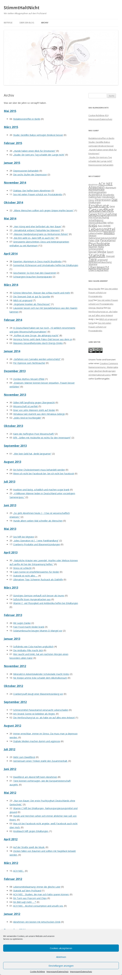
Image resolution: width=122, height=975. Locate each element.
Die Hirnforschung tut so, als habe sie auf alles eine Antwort (44, 717)
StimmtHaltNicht (21, 7)
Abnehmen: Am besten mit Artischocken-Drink (37, 921)
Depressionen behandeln (26, 170)
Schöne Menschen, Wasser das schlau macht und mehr (41, 292)
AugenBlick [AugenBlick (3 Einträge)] (95, 194)
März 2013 (11, 587)
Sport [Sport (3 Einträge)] (110, 252)
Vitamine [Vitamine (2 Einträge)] (92, 264)
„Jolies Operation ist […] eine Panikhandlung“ (36, 540)
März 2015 (11, 127)
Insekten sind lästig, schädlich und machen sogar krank (41, 489)
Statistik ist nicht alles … (25, 575)
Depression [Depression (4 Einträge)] (103, 200)
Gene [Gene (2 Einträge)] (112, 206)
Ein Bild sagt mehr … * (24, 902)
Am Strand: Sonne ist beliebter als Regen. (34, 713)
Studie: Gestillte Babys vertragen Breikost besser (38, 134)
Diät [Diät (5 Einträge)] (115, 199)
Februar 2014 (13, 320)
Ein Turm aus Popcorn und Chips (30, 898)
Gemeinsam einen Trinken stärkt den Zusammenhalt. (40, 760)
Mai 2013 (10, 529)
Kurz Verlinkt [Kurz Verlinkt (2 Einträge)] (104, 225)
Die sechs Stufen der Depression (30, 174)
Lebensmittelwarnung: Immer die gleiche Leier (37, 886)
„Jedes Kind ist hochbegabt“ (27, 417)
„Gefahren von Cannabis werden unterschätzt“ (37, 359)
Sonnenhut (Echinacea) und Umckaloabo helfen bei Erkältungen (45, 265)
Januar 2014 (12, 351)
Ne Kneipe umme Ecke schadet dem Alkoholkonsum (40, 677)
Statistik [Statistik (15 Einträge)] (96, 255)
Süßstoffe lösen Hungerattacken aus (32, 599)
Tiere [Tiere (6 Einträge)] (92, 259)
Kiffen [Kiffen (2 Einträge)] (110, 222)
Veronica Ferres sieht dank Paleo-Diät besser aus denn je (42, 339)
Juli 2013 (9, 481)
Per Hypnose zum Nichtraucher (29, 362)
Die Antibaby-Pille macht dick (28, 650)
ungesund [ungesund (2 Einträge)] (102, 259)
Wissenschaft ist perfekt (25, 406)
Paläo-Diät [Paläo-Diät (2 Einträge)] (93, 240)
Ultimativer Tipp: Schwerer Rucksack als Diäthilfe (38, 579)
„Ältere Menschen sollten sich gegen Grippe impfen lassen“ (43, 210)
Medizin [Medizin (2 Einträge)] (92, 235)
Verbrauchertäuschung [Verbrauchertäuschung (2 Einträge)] (100, 262)
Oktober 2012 (13, 686)
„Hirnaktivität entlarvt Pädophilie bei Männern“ (36, 230)
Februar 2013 (13, 615)
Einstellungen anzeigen (61, 965)
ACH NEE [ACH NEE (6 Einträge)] (105, 183)
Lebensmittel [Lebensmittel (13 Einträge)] (101, 229)
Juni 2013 (10, 505)
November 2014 (15, 182)
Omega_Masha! (96, 307)
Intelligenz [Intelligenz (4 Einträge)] (95, 220)
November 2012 (15, 666)
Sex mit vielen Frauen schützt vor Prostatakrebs (37, 194)
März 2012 (11, 863)
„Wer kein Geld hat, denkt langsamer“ (32, 453)
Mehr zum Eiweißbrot (24, 757)
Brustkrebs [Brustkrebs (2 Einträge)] (108, 194)
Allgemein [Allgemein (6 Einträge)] (96, 187)
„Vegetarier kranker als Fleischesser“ (31, 304)
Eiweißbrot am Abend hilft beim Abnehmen (35, 776)
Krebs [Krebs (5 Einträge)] (92, 225)
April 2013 (10, 552)
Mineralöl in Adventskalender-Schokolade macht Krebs (41, 674)
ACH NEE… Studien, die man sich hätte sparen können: (41, 894)
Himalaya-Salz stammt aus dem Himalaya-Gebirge (39, 413)
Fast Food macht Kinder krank (28, 626)
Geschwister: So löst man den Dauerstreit (34, 272)
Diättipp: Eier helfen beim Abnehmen (32, 190)
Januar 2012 (12, 914)
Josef (90, 300)
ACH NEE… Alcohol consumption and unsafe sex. (38, 905)
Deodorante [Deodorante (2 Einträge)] (108, 196)
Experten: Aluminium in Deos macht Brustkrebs (37, 261)
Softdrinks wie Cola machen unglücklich (33, 646)
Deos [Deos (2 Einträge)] (91, 199)
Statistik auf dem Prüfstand (27, 890)
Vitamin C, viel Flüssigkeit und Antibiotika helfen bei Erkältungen (45, 603)
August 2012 (12, 725)
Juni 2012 (10, 769)
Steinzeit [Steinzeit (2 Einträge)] (110, 256)
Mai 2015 (10, 111)
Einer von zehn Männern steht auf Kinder (34, 410)
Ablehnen (61, 956)
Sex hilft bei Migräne (23, 536)
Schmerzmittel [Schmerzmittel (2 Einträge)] (95, 248)
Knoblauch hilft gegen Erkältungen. (31, 831)
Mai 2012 (10, 793)
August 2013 (12, 462)
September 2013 (15, 446)
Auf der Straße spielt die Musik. (29, 847)
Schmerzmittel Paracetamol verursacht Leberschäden (40, 709)
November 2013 (15, 395)
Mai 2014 (10, 218)
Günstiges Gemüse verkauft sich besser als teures (38, 595)
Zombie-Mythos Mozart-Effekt (28, 378)
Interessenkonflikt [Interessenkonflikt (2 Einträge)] (97, 222)
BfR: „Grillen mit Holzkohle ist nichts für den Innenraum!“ (42, 437)
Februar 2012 (13, 879)
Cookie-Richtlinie (37, 972)
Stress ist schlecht (22, 568)
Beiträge (8, 22)
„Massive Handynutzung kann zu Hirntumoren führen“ (40, 234)
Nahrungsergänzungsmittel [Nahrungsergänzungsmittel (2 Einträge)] (102, 237)
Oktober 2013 (13, 426)
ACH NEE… (18, 870)
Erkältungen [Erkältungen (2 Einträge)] (94, 202)
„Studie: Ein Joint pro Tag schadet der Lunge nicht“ (39, 154)
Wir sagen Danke (22, 623)
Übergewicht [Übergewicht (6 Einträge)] (98, 267)
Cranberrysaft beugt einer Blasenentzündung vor (38, 693)
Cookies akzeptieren (61, 948)
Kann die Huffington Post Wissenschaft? (33, 433)
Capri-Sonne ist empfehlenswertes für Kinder (36, 571)
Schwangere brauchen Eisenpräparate (32, 276)
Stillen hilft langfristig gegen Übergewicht (34, 402)
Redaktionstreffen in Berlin (26, 118)
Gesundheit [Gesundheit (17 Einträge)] (101, 210)
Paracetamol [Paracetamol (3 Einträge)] (108, 240)
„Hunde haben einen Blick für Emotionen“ (34, 150)
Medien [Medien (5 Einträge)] (109, 233)
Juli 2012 (9, 749)
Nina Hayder (94, 288)
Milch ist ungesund (22, 300)
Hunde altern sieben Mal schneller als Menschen (38, 520)
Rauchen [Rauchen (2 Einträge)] (92, 246)
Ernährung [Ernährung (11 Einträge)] (98, 205)
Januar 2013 (12, 639)
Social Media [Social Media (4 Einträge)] (97, 252)
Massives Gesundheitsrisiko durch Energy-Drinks (38, 343)
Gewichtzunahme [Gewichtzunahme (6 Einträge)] (102, 214)
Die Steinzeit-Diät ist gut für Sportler (31, 296)
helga (91, 323)
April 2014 (10, 253)
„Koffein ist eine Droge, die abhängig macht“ (36, 335)
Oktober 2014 (13, 202)
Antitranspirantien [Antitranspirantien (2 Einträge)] (97, 192)
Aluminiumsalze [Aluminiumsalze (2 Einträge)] (96, 189)
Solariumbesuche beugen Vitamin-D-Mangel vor (37, 630)
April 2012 (10, 839)
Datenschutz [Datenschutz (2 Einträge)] (95, 196)
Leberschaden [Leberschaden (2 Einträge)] (95, 233)
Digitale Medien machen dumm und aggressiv (36, 741)
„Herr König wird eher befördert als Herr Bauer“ (37, 226)
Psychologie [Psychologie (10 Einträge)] (99, 243)
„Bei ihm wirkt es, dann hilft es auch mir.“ (34, 237)
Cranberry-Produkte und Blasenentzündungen (36, 544)
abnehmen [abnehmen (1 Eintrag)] (93, 184)
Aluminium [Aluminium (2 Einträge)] (110, 187)
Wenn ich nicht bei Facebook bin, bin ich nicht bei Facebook (43, 473)
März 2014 (11, 285)
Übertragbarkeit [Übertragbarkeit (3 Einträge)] (98, 270)
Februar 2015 (13, 143)
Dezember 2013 (15, 371)
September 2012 (15, 702)
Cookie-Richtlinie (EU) (98, 115)
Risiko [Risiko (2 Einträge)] (101, 246)
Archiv (44, 22)
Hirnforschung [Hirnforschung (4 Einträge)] (98, 217)
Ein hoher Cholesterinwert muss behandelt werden (39, 469)
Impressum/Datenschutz (57, 972)
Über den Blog (26, 22)
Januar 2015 (12, 163)
